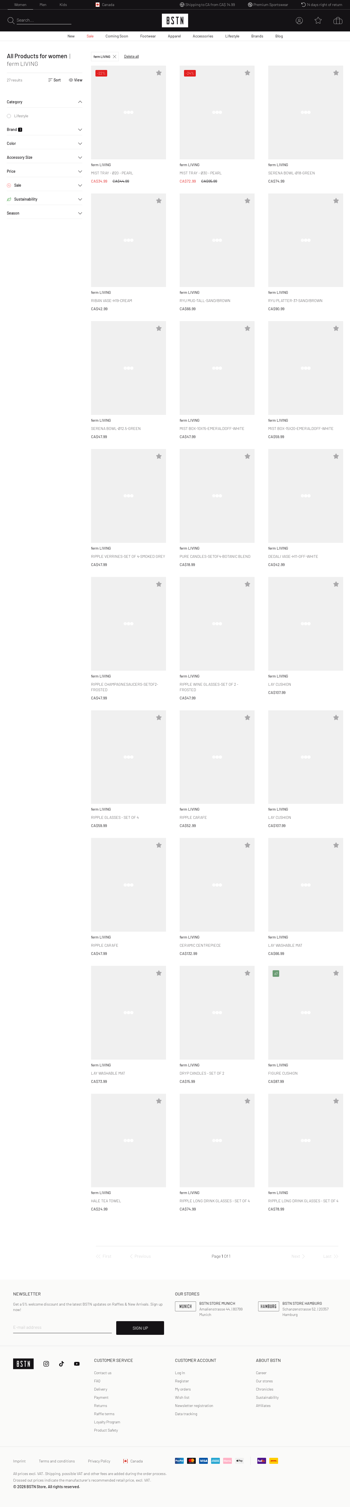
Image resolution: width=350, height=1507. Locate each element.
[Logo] (175, 20)
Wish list (182, 1397)
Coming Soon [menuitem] (117, 36)
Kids (63, 4)
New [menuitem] (71, 36)
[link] (180, 1373)
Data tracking (186, 1413)
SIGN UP (140, 1327)
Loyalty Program (107, 1422)
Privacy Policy (99, 1461)
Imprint (19, 1461)
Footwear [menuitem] (148, 36)
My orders (183, 1389)
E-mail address (27, 1327)
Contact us (103, 1372)
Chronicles (264, 1389)
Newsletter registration (194, 1405)
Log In (180, 1372)
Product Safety (106, 1430)
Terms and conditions (57, 1461)
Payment (101, 1397)
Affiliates (263, 1405)
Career (261, 1372)
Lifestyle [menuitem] (232, 36)
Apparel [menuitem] (174, 36)
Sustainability (267, 1397)
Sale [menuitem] (90, 36)
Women (20, 4)
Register (182, 1381)
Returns (100, 1405)
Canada (133, 1461)
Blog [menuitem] (279, 36)
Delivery (100, 1389)
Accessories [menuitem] (203, 36)
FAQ (97, 1381)
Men (43, 4)
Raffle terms (104, 1413)
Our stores (264, 1381)
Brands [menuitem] (257, 36)
